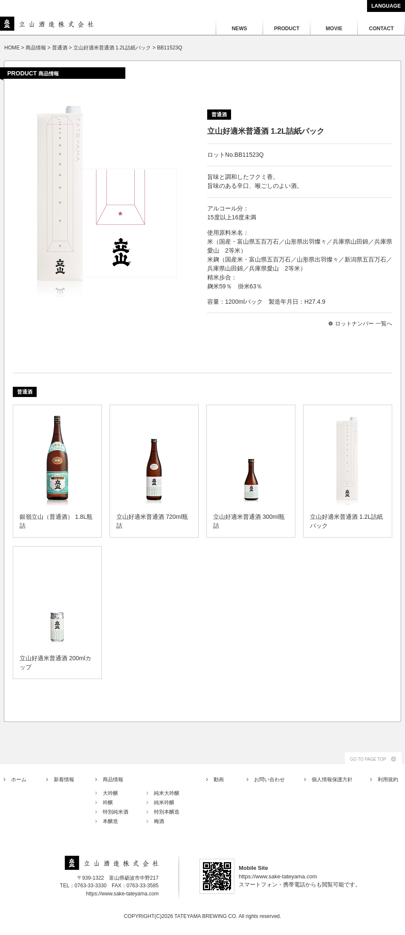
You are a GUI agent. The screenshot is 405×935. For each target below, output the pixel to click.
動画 (219, 780)
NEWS (239, 29)
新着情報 (64, 780)
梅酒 (159, 821)
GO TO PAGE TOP (368, 759)
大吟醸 (110, 793)
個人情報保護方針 (332, 780)
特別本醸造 (166, 812)
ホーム (18, 780)
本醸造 (110, 821)
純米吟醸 (164, 803)
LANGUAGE (386, 6)
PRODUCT (287, 29)
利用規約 (388, 780)
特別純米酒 (115, 812)
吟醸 (108, 803)
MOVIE (334, 29)
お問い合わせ (269, 780)
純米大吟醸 (166, 793)
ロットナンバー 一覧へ (363, 323)
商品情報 (113, 780)
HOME (12, 48)
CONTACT (381, 29)
